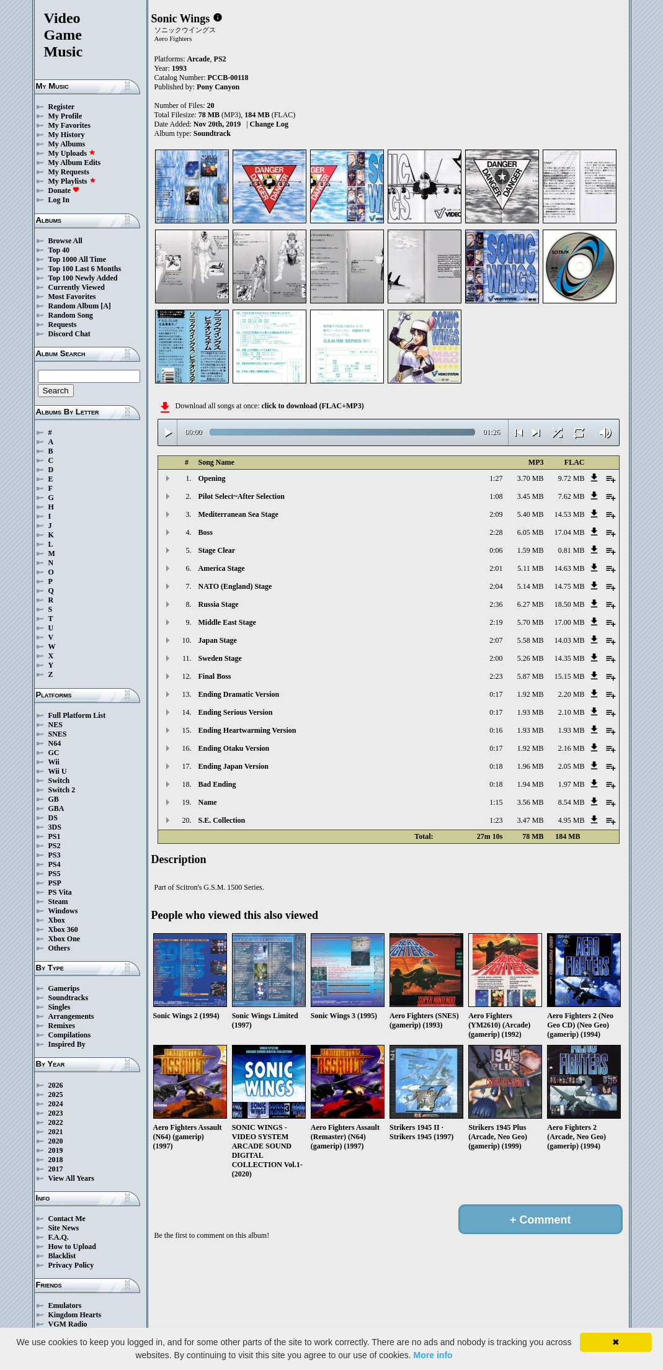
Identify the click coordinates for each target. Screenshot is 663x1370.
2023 (55, 1113)
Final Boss (214, 676)
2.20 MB (571, 694)
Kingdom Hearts (75, 1314)
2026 (55, 1085)
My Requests (68, 172)
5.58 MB (530, 640)
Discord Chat (69, 333)
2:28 (495, 532)
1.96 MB (530, 766)
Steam (58, 901)
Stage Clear (217, 550)
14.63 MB (569, 568)
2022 (55, 1122)
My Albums (67, 144)
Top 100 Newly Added (83, 278)
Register (61, 106)
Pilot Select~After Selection (241, 496)
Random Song (70, 315)
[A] (105, 306)
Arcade (198, 59)
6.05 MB (530, 532)
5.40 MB (530, 514)
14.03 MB (569, 640)
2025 (55, 1094)
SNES (57, 734)
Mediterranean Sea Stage (238, 514)
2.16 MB (571, 748)
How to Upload (72, 1246)
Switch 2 (62, 790)
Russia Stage (218, 604)
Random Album (73, 306)
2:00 (495, 658)
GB (53, 799)
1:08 (495, 496)
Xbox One (64, 938)
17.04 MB (569, 532)
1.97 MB (571, 784)
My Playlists (72, 181)
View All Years (71, 1178)
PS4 (54, 864)
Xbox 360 (63, 929)
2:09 (495, 514)
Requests (62, 324)
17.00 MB (569, 622)
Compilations (69, 1035)
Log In (58, 199)
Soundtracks (68, 997)
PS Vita (60, 892)
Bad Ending (217, 784)
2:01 (495, 568)
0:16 (495, 730)
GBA (56, 808)
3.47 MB (530, 820)
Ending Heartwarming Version (247, 730)
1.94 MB (530, 784)
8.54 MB (571, 802)
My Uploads (72, 153)
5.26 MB (530, 658)
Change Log (269, 124)
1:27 (495, 478)
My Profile (65, 116)
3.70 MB (530, 478)
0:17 (495, 694)
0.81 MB (571, 550)
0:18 (495, 766)
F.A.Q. (58, 1237)
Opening (212, 478)
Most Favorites (72, 296)
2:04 (495, 586)
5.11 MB (530, 568)
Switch (59, 780)
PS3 (54, 855)
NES (55, 724)
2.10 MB (571, 712)
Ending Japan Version (233, 766)
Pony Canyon (218, 87)
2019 (55, 1150)
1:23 (495, 820)
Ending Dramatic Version (239, 694)
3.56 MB (530, 802)
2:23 (495, 676)
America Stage (221, 568)
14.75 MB (569, 586)
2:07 (495, 640)
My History (66, 134)
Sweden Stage (220, 658)
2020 (55, 1141)
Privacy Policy (71, 1265)
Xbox (56, 920)
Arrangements (71, 1016)
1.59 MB (530, 550)
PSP (54, 883)
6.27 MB (530, 604)
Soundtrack (212, 133)
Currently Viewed (76, 287)
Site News (63, 1228)
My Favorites (69, 125)
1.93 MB (530, 712)
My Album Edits (74, 162)
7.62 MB (571, 496)
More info (433, 1355)
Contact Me (67, 1218)
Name (207, 802)
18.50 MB (569, 604)
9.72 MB (571, 478)
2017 (55, 1169)
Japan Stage (217, 640)
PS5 (54, 873)
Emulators (65, 1305)
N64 (54, 743)
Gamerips (64, 988)
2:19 (495, 622)
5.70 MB (530, 622)
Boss (205, 532)
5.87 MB (530, 676)
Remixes (61, 1025)
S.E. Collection (222, 820)
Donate (64, 190)
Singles (59, 1007)
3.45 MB (530, 496)
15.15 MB (569, 676)
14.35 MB (569, 658)
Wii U (57, 771)
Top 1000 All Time (77, 259)
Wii (54, 762)
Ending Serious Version (235, 712)
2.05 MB (571, 766)
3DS (54, 827)
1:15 (495, 802)
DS (53, 817)
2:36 (495, 604)
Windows (63, 911)
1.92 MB (530, 694)
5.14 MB (530, 586)
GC (54, 752)
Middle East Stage (227, 622)
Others (59, 948)
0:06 (495, 550)
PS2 (54, 845)
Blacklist (62, 1255)
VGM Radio (67, 1324)
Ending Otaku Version (234, 748)
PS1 (54, 836)
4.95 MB (571, 820)
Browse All (65, 240)
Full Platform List (77, 715)
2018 (55, 1159)
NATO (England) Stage (235, 586)
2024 (55, 1103)
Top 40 (59, 250)
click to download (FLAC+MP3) (312, 405)
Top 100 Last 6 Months (85, 268)
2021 (55, 1131)
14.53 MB (569, 514)
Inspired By (67, 1044)
